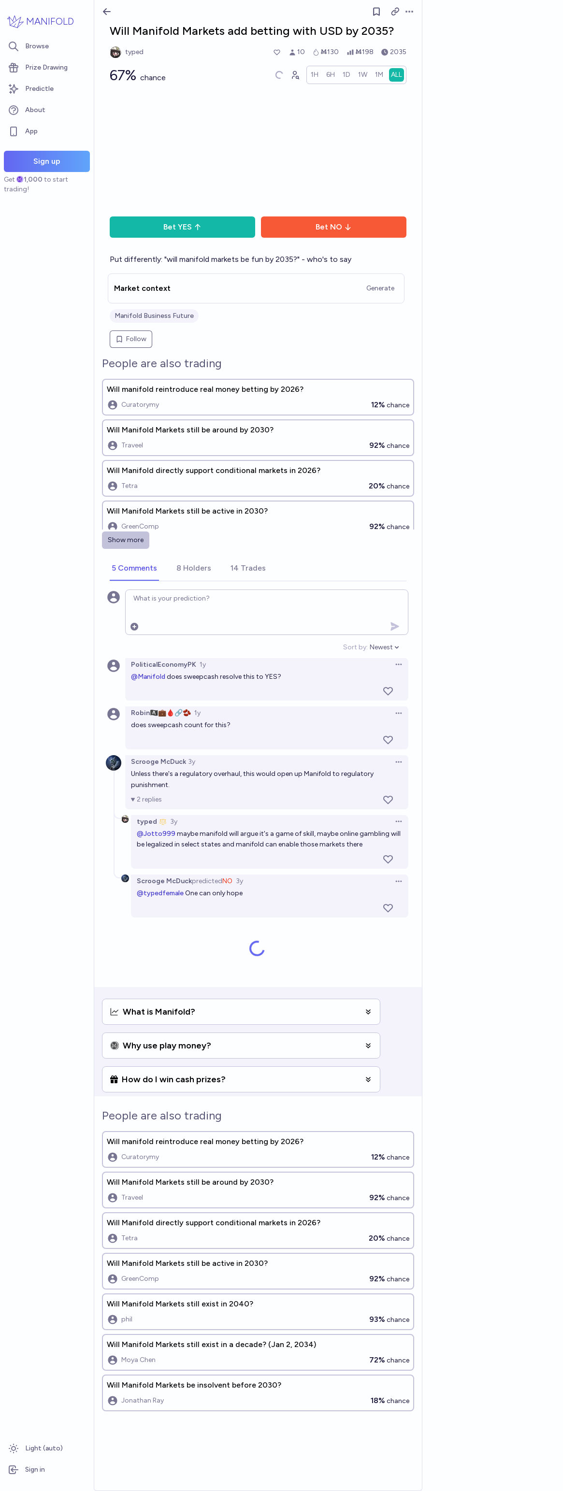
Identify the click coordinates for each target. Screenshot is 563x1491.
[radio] (314, 75)
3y (191, 762)
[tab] (134, 569)
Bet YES (182, 226)
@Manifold (148, 677)
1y (203, 664)
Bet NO (334, 226)
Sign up (46, 161)
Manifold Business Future (154, 316)
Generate (380, 288)
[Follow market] (376, 11)
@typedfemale (160, 893)
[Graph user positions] (294, 75)
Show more (126, 540)
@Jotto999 (156, 834)
